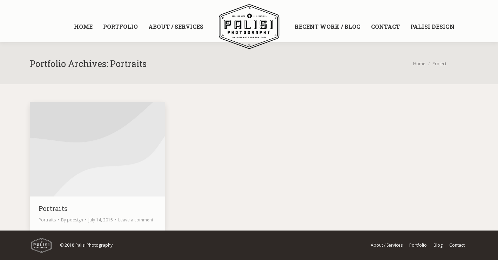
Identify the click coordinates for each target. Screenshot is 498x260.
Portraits (53, 208)
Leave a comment (135, 220)
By (72, 220)
